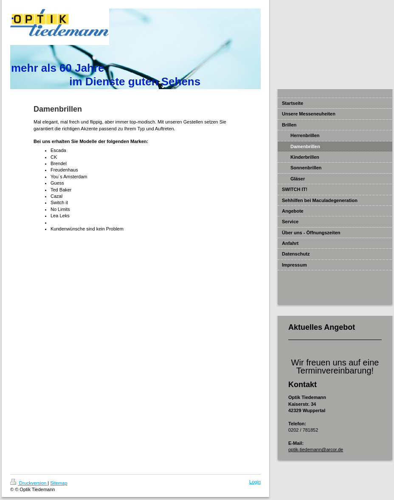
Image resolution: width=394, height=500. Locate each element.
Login (255, 481)
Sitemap (58, 483)
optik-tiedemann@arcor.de (315, 449)
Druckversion (29, 483)
